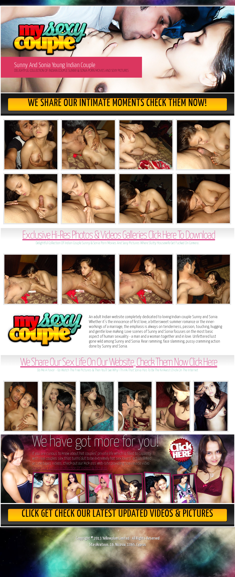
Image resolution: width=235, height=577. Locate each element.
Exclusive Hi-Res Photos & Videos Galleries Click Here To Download (118, 236)
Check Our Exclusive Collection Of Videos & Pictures (69, 468)
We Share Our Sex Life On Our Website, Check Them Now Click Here (118, 363)
